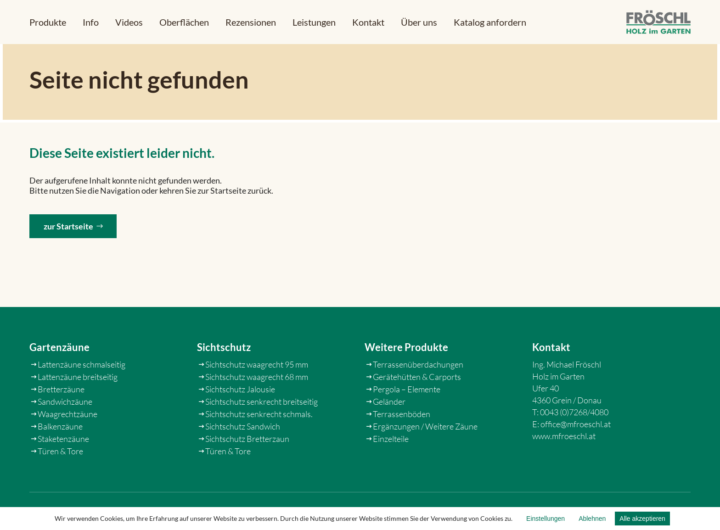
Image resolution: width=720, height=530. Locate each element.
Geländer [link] (389, 430)
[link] (658, 22)
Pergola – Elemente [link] (406, 418)
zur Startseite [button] (68, 239)
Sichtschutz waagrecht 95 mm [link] (256, 393)
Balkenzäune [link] (60, 455)
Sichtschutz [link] (224, 376)
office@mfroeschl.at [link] (575, 452)
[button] (47, 22)
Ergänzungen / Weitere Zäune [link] (425, 455)
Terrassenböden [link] (401, 442)
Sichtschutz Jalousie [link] (240, 418)
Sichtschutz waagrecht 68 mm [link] (256, 405)
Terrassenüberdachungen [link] (418, 393)
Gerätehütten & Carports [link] (417, 405)
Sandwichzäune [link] (65, 430)
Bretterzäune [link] (61, 418)
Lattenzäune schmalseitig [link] (81, 393)
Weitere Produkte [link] (406, 376)
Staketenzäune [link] (63, 467)
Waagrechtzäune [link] (67, 442)
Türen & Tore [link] (60, 479)
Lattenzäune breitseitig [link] (78, 405)
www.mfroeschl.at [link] (564, 464)
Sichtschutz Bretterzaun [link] (247, 467)
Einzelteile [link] (391, 467)
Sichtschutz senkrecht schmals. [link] (259, 442)
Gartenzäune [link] (59, 376)
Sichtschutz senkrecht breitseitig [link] (261, 430)
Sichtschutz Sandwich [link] (242, 455)
